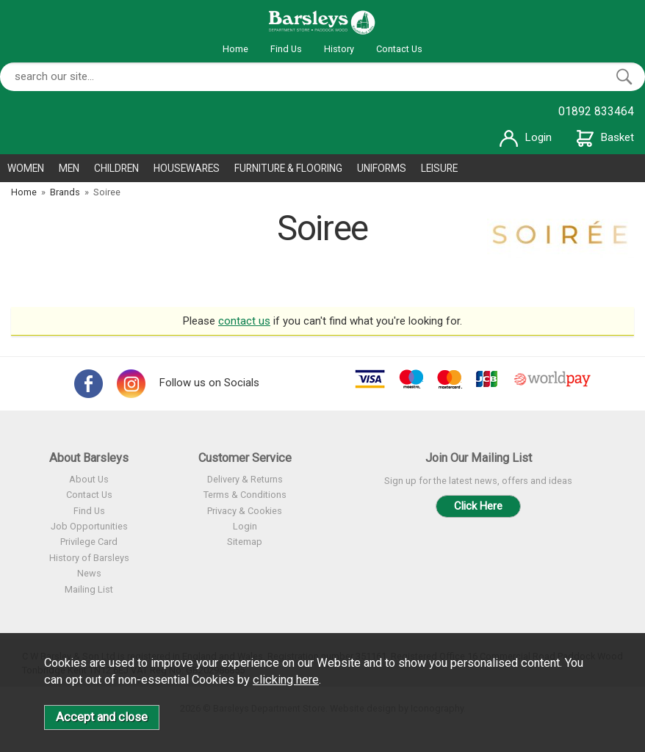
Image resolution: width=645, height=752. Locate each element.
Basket (605, 137)
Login (526, 137)
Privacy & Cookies (244, 510)
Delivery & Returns (245, 479)
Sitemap (244, 541)
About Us (89, 479)
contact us (244, 321)
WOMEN (25, 168)
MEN (69, 168)
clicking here (286, 680)
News (89, 573)
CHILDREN (116, 168)
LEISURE (439, 168)
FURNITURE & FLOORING (288, 168)
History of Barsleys (89, 557)
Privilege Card (89, 541)
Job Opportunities (89, 526)
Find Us (286, 48)
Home (235, 48)
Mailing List (89, 589)
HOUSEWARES (187, 168)
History (339, 48)
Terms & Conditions (245, 494)
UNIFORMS (381, 168)
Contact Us (399, 48)
